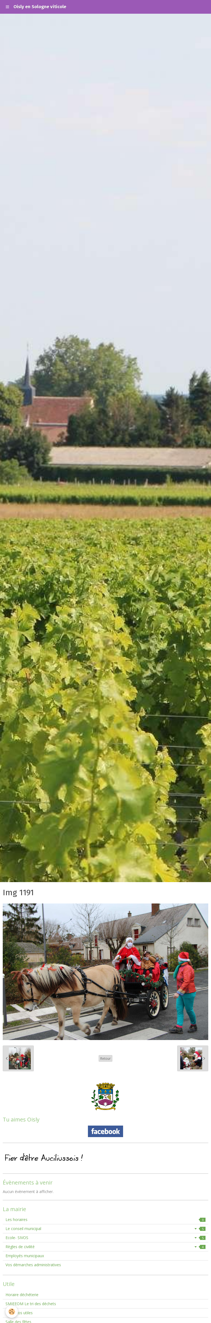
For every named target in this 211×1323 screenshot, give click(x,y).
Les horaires (105, 1219)
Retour (105, 1058)
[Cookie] (11, 1311)
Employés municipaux (24, 1255)
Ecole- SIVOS (105, 1237)
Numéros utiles (19, 1312)
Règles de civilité (105, 1246)
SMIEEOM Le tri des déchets (30, 1303)
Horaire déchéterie (21, 1294)
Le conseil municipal (105, 1228)
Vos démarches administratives (33, 1264)
